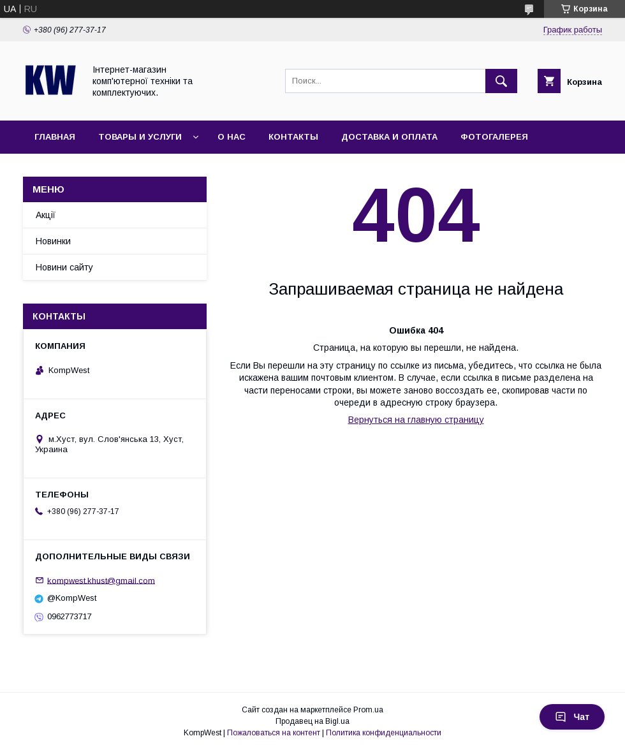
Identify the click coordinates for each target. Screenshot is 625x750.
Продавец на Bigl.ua (312, 721)
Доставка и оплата (389, 137)
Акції (45, 215)
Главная (54, 137)
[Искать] (501, 81)
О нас (231, 137)
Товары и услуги (140, 137)
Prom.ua (368, 709)
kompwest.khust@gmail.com (101, 580)
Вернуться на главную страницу (416, 420)
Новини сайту (64, 267)
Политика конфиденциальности (383, 732)
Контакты (293, 137)
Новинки (53, 241)
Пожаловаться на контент (273, 732)
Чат (572, 717)
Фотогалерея (494, 137)
